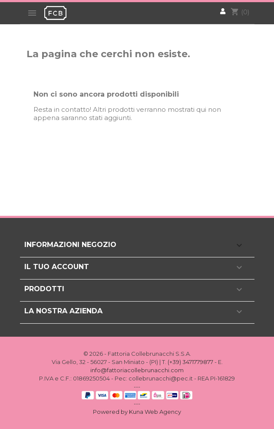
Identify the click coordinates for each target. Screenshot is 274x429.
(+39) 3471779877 (190, 361)
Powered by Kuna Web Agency (137, 411)
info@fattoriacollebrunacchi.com (137, 370)
